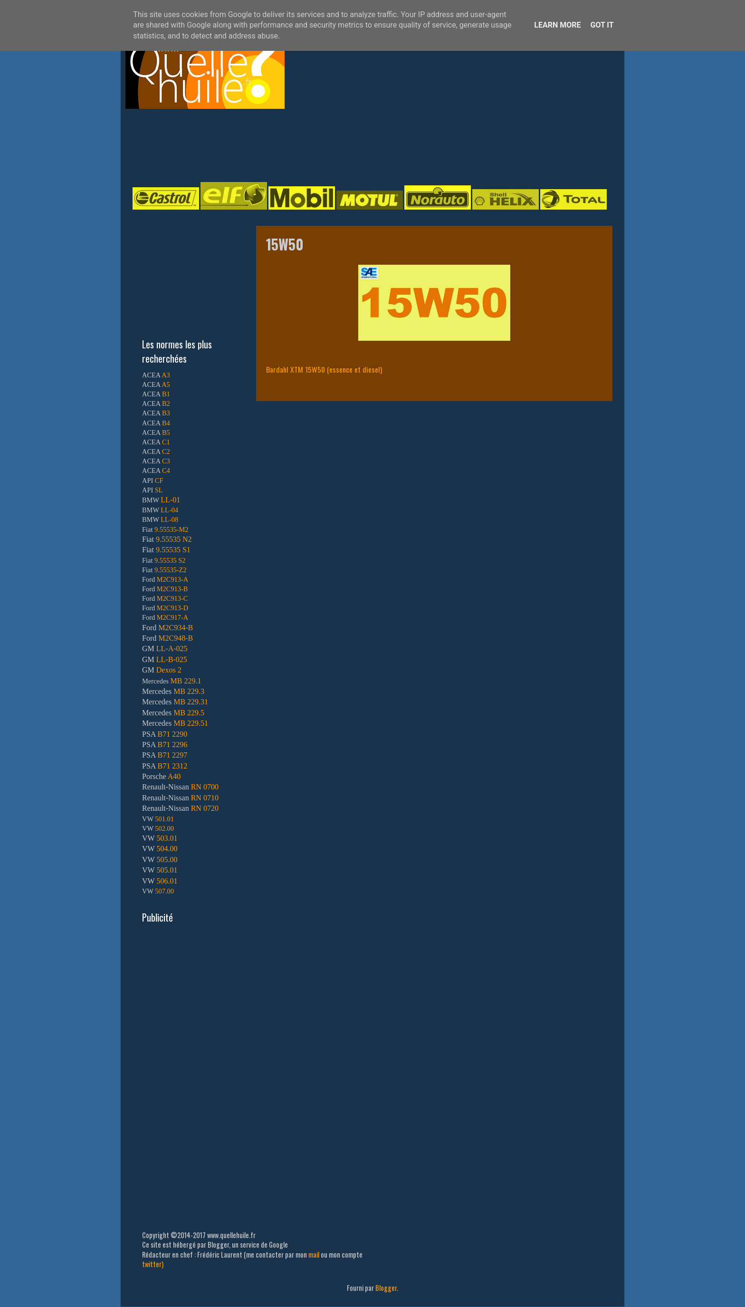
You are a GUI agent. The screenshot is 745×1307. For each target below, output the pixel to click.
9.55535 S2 (170, 560)
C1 (166, 442)
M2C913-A (172, 579)
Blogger (386, 1288)
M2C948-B (175, 638)
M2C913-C (172, 598)
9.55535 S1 (173, 550)
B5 (166, 432)
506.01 (166, 881)
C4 (166, 470)
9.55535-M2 (171, 529)
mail (313, 1254)
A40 (174, 776)
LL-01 (170, 500)
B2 (166, 403)
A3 (166, 375)
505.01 (166, 870)
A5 (166, 384)
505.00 (166, 859)
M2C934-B (175, 628)
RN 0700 (205, 787)
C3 (166, 461)
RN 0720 (205, 808)
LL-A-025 (172, 648)
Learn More (557, 24)
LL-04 (169, 510)
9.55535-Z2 (170, 570)
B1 (166, 394)
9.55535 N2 (174, 539)
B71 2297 (172, 755)
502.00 (164, 828)
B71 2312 (172, 766)
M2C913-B (172, 589)
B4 (166, 423)
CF (159, 480)
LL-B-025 (171, 659)
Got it (601, 24)
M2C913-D (172, 608)
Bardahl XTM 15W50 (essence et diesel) (324, 369)
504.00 (166, 849)
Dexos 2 (168, 670)
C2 (166, 451)
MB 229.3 (188, 691)
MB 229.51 (190, 723)
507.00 (164, 891)
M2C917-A (172, 617)
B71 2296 (172, 744)
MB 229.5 (188, 713)
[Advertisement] (363, 144)
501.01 (164, 819)
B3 (166, 413)
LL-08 (169, 519)
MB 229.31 (190, 702)
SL (159, 490)
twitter (152, 1264)
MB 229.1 (186, 681)
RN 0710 (205, 798)
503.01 (166, 838)
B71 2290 (172, 734)
